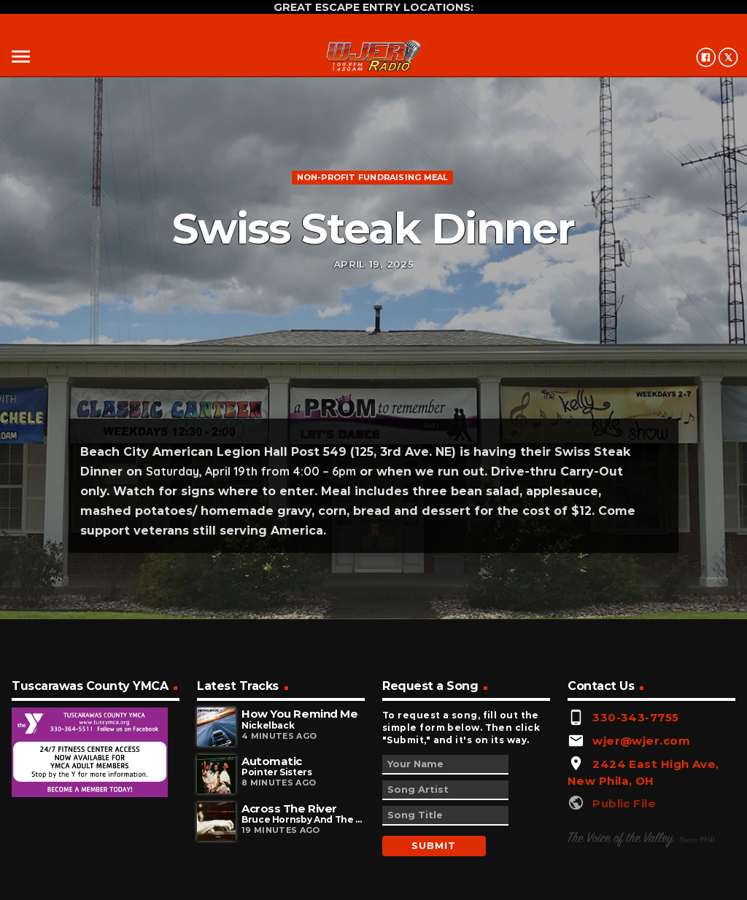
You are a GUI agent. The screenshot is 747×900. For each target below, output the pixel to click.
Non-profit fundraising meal (373, 177)
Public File (624, 803)
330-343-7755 (635, 717)
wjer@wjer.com (641, 741)
